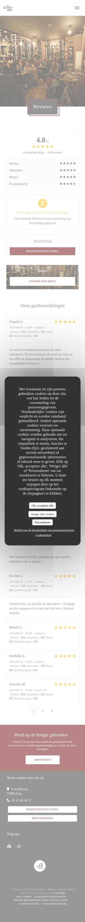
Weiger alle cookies (42, 514)
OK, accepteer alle (42, 505)
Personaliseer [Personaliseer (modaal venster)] (42, 522)
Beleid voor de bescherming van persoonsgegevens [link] (44, 529)
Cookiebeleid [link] (43, 534)
